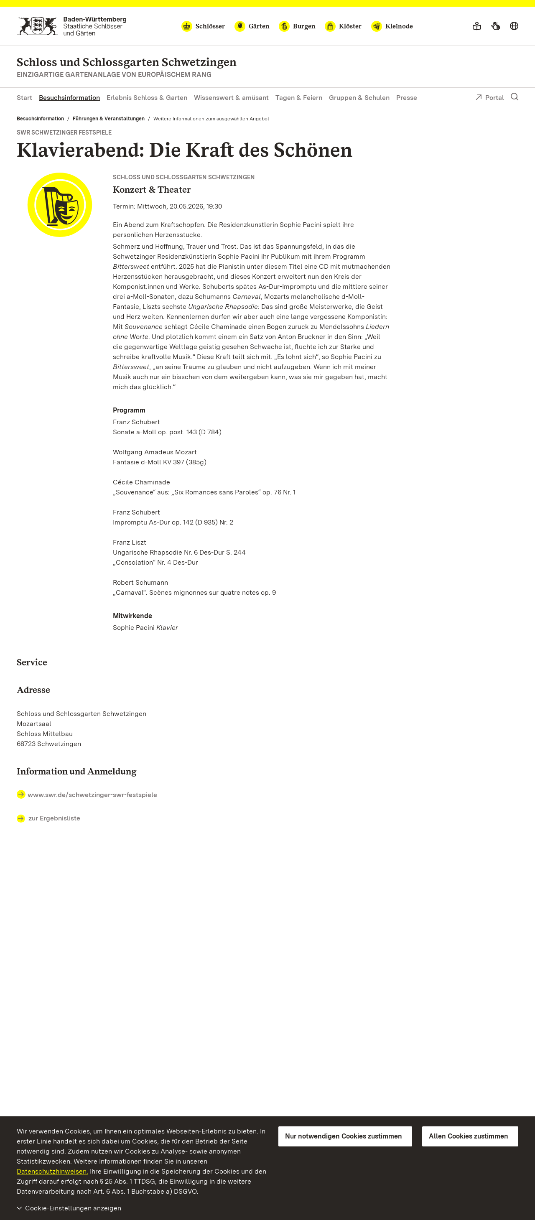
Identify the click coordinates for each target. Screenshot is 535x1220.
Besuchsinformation (69, 98)
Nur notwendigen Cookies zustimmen (343, 1136)
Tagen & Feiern (298, 98)
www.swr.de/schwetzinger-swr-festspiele (92, 795)
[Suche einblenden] (514, 97)
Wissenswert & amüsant (231, 98)
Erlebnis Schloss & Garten (147, 98)
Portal (489, 98)
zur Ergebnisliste (48, 819)
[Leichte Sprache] (476, 26)
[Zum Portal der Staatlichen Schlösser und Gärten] (72, 26)
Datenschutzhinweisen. (52, 1171)
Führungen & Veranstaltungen (109, 119)
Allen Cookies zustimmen (468, 1136)
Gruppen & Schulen (359, 98)
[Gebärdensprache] (495, 26)
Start (24, 98)
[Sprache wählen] (514, 26)
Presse (406, 98)
